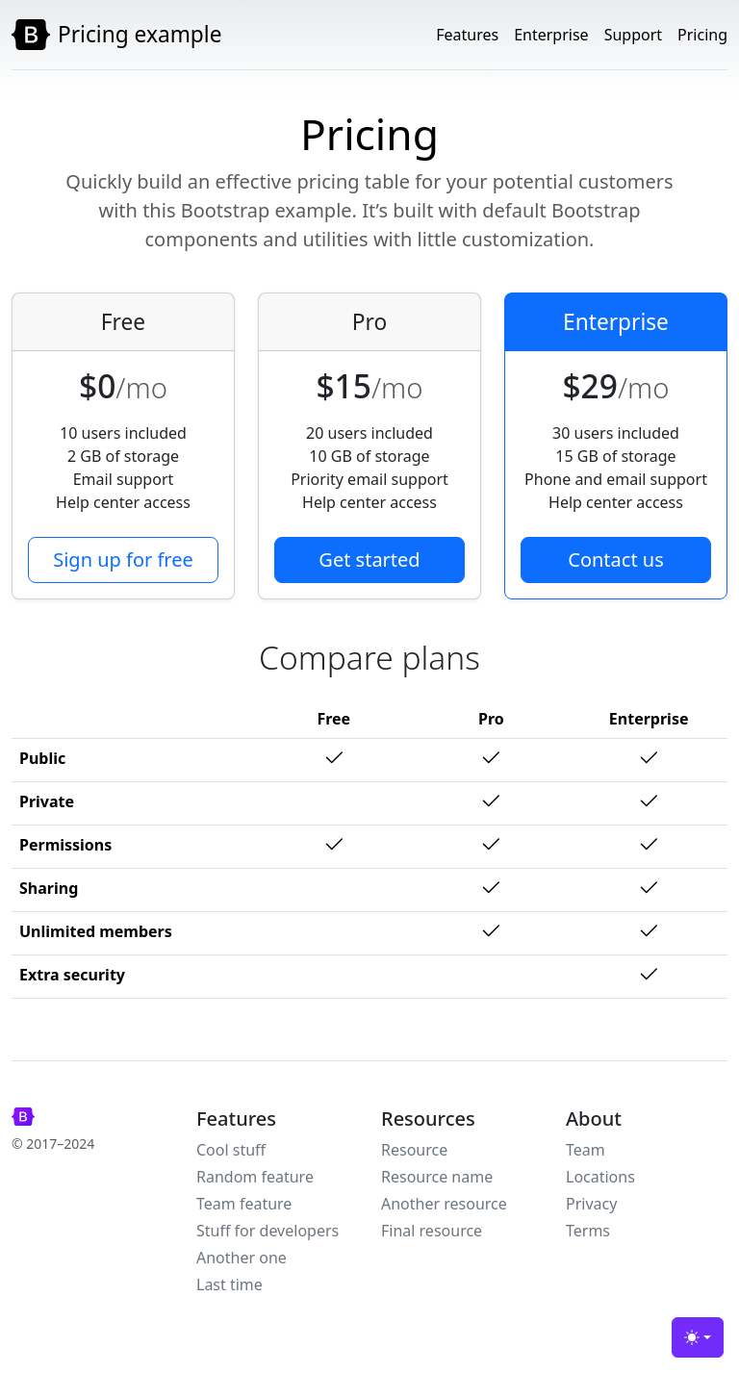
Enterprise (551, 34)
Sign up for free (123, 559)
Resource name (437, 1176)
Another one (241, 1257)
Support (633, 34)
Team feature (244, 1203)
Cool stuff (231, 1149)
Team (585, 1149)
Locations (600, 1176)
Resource (414, 1149)
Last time (229, 1284)
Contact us (616, 559)
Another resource (444, 1203)
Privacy (591, 1203)
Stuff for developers (267, 1230)
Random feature (255, 1176)
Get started (369, 559)
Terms (588, 1230)
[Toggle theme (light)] (698, 1337)
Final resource (431, 1230)
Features (467, 34)
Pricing (702, 34)
